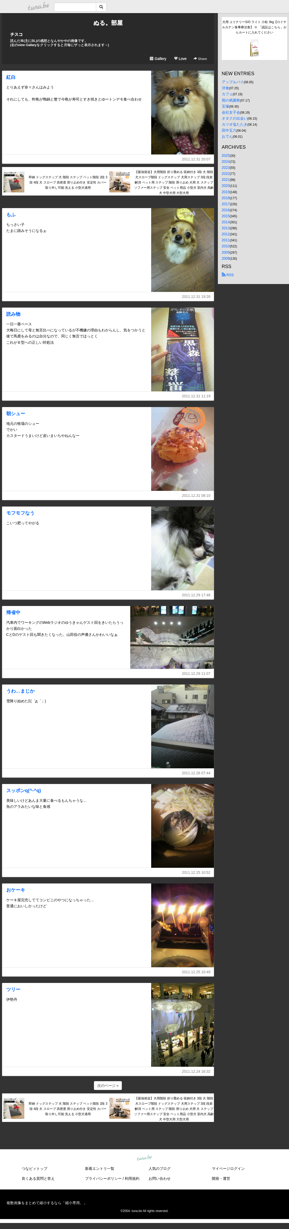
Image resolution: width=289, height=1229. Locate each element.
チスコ (16, 34)
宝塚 (225, 106)
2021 (226, 179)
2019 (226, 192)
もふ (11, 214)
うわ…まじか (20, 691)
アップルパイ (233, 82)
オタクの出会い (234, 118)
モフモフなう (20, 513)
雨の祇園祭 (231, 100)
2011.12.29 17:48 (196, 595)
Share (200, 59)
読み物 (13, 314)
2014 (226, 222)
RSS (228, 275)
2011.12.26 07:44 (196, 773)
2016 (226, 210)
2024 (226, 161)
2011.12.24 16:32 (196, 1071)
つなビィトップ (34, 1168)
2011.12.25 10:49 (196, 972)
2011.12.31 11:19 (196, 396)
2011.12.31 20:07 (196, 159)
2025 (226, 155)
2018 (226, 198)
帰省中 (13, 612)
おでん (227, 136)
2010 (226, 246)
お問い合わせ (160, 1178)
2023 (226, 167)
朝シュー (15, 413)
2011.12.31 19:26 (196, 296)
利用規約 (132, 1178)
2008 (226, 258)
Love (180, 59)
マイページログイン (228, 1168)
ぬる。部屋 (108, 23)
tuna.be (144, 1158)
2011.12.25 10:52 (196, 872)
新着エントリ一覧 (99, 1168)
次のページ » (108, 1085)
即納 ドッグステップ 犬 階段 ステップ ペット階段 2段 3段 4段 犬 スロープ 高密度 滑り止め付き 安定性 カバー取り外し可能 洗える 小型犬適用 (68, 182)
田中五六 (229, 130)
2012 (226, 234)
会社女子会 (231, 112)
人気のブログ (160, 1168)
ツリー (13, 989)
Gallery (158, 59)
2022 (226, 173)
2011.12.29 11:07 (196, 673)
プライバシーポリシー (103, 1178)
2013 (226, 228)
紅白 (11, 77)
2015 (226, 216)
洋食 (225, 88)
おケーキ (15, 890)
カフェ (227, 94)
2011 (226, 240)
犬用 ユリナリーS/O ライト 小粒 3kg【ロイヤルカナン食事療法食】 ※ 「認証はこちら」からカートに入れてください (254, 27)
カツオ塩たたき (234, 124)
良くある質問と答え (38, 1178)
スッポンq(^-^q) (23, 790)
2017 (226, 204)
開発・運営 (221, 1178)
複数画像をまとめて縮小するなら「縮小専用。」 (47, 1203)
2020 (226, 185)
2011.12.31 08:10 (196, 495)
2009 (226, 252)
